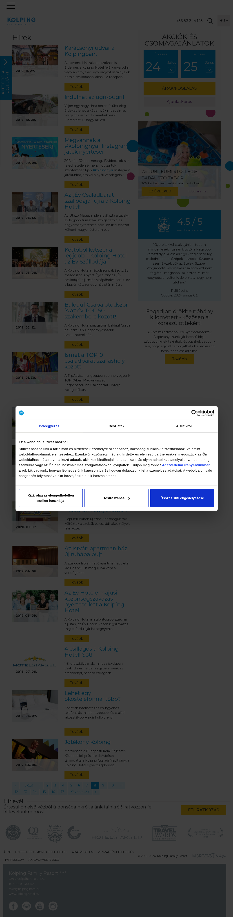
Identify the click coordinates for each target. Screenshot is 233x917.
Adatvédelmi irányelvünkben (186, 465)
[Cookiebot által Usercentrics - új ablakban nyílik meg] (194, 412)
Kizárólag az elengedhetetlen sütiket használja (51, 498)
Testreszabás (116, 498)
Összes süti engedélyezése (182, 498)
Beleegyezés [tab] (49, 426)
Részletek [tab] (116, 426)
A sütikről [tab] (184, 426)
